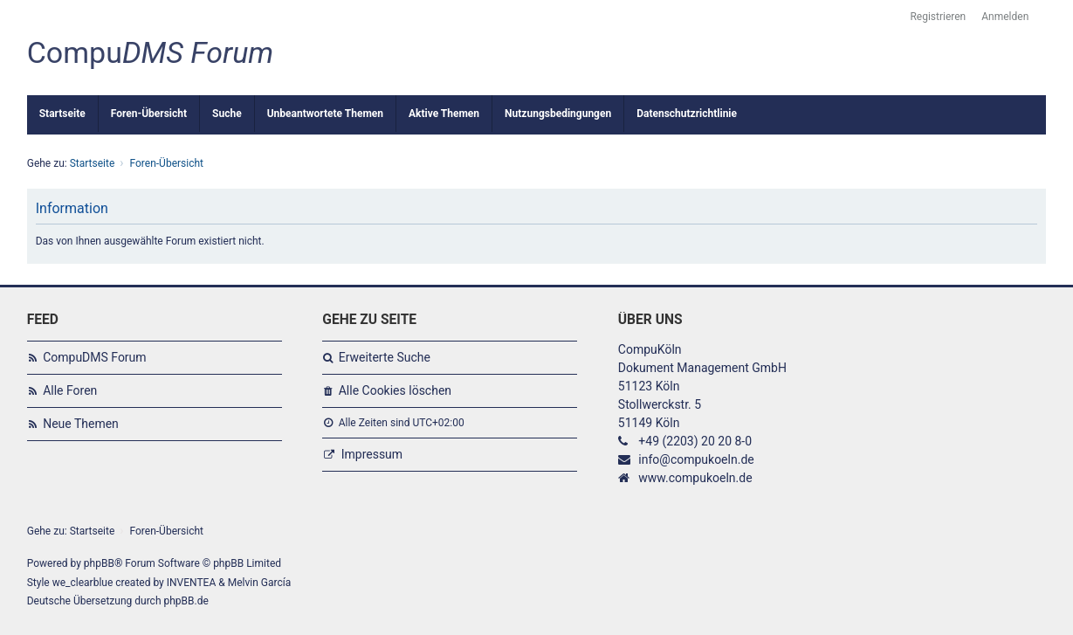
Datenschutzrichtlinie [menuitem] (686, 113)
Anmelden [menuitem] (1004, 16)
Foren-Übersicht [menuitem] (149, 113)
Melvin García (260, 582)
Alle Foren (70, 390)
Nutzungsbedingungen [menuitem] (558, 113)
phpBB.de (185, 601)
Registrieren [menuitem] (938, 16)
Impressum (371, 454)
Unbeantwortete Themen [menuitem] (325, 113)
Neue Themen (81, 424)
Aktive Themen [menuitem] (444, 113)
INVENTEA (191, 582)
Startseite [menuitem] (62, 113)
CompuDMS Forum (94, 357)
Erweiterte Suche (384, 357)
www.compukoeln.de (695, 478)
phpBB (99, 563)
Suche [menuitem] (227, 113)
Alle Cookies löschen (395, 390)
